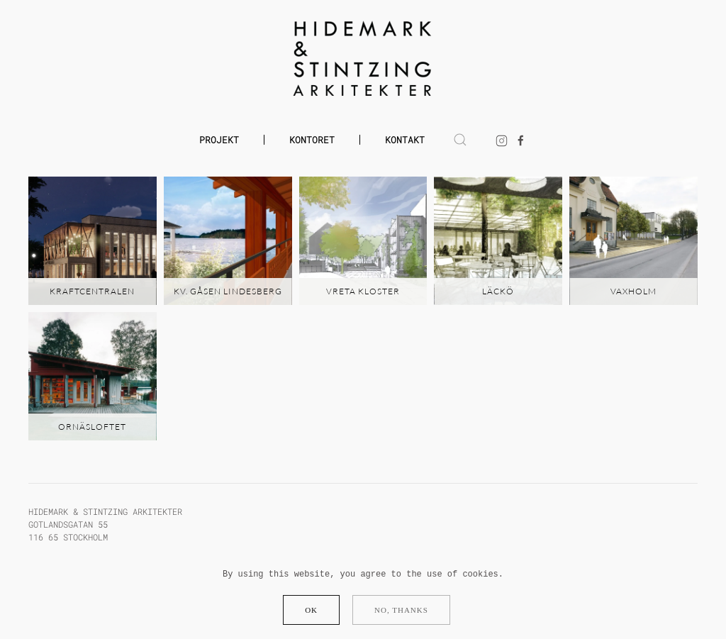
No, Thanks (401, 610)
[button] (460, 140)
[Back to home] (363, 58)
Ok (311, 610)
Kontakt (405, 139)
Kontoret (312, 139)
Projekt (219, 139)
